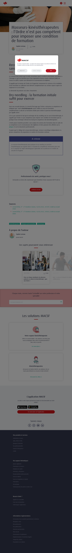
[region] (36, 65)
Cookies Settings (36, 70)
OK (51, 70)
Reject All (22, 70)
